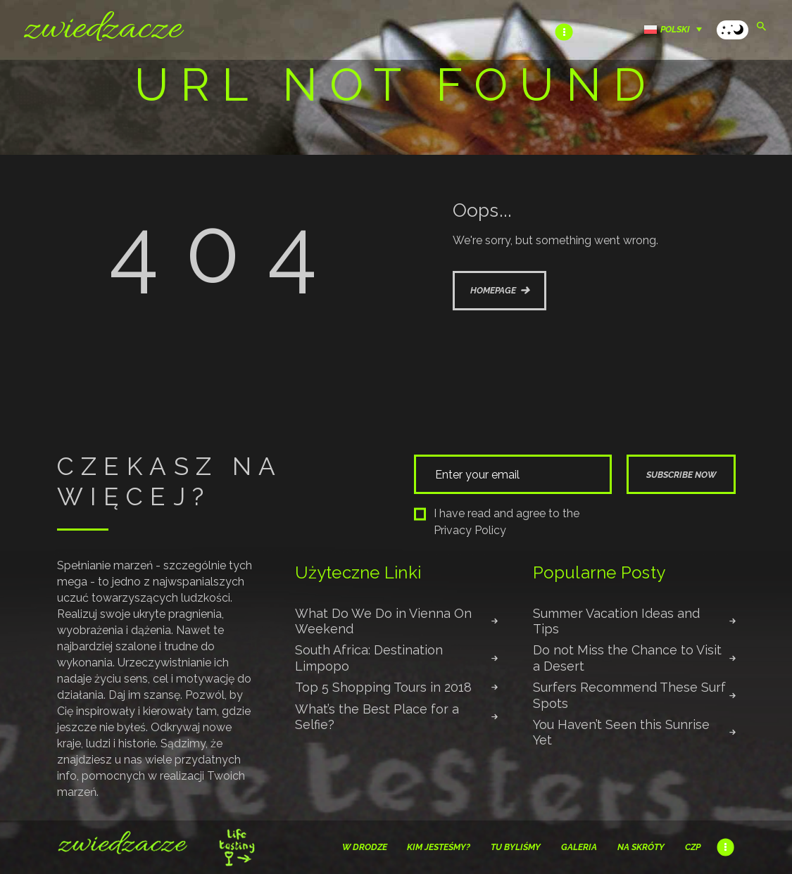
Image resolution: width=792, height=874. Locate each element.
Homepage (493, 290)
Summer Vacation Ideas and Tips (616, 621)
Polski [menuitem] (675, 29)
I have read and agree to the (497, 522)
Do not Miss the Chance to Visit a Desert (627, 657)
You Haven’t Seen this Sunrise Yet (621, 732)
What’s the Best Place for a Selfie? (377, 717)
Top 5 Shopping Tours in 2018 (383, 687)
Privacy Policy (470, 530)
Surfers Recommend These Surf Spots (629, 695)
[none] (676, 29)
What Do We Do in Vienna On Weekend (383, 621)
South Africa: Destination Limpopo (369, 657)
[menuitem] (676, 29)
